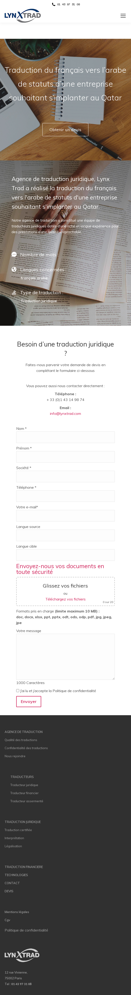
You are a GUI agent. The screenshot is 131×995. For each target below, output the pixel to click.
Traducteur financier (24, 793)
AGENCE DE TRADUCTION (24, 732)
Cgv (7, 920)
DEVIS (9, 891)
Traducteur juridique (24, 785)
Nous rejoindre (15, 756)
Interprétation (14, 838)
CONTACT (12, 883)
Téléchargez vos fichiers (65, 599)
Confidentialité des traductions (26, 748)
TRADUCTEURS (22, 777)
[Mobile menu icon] (123, 15)
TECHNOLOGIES (16, 875)
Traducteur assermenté (26, 801)
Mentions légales (17, 912)
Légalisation (13, 846)
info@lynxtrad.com (65, 413)
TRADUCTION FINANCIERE (24, 867)
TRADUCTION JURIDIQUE (23, 822)
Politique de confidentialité (26, 930)
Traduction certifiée (18, 830)
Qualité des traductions (21, 740)
